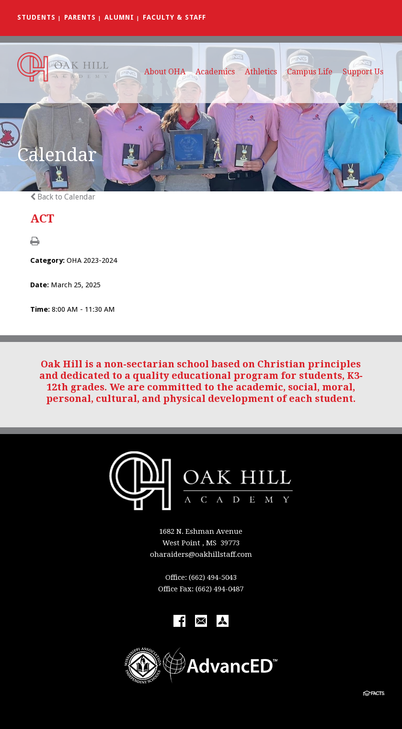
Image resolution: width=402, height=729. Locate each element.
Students (36, 17)
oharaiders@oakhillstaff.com (201, 554)
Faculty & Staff (174, 17)
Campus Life (310, 71)
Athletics (261, 71)
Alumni (119, 17)
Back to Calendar (62, 196)
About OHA (164, 71)
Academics (215, 71)
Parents (80, 17)
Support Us (363, 71)
